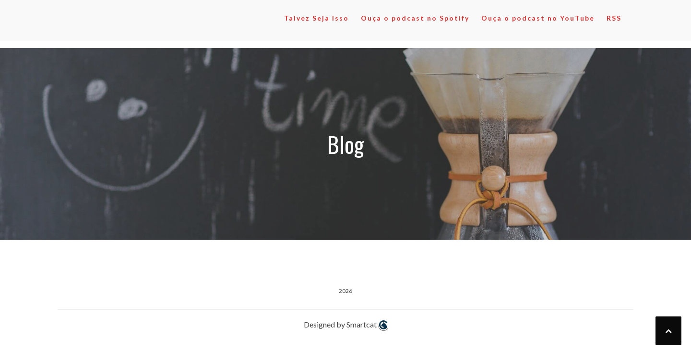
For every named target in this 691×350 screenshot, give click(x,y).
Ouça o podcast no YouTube (538, 18)
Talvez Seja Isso (316, 18)
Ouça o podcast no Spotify (415, 18)
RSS (614, 18)
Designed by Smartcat (346, 325)
